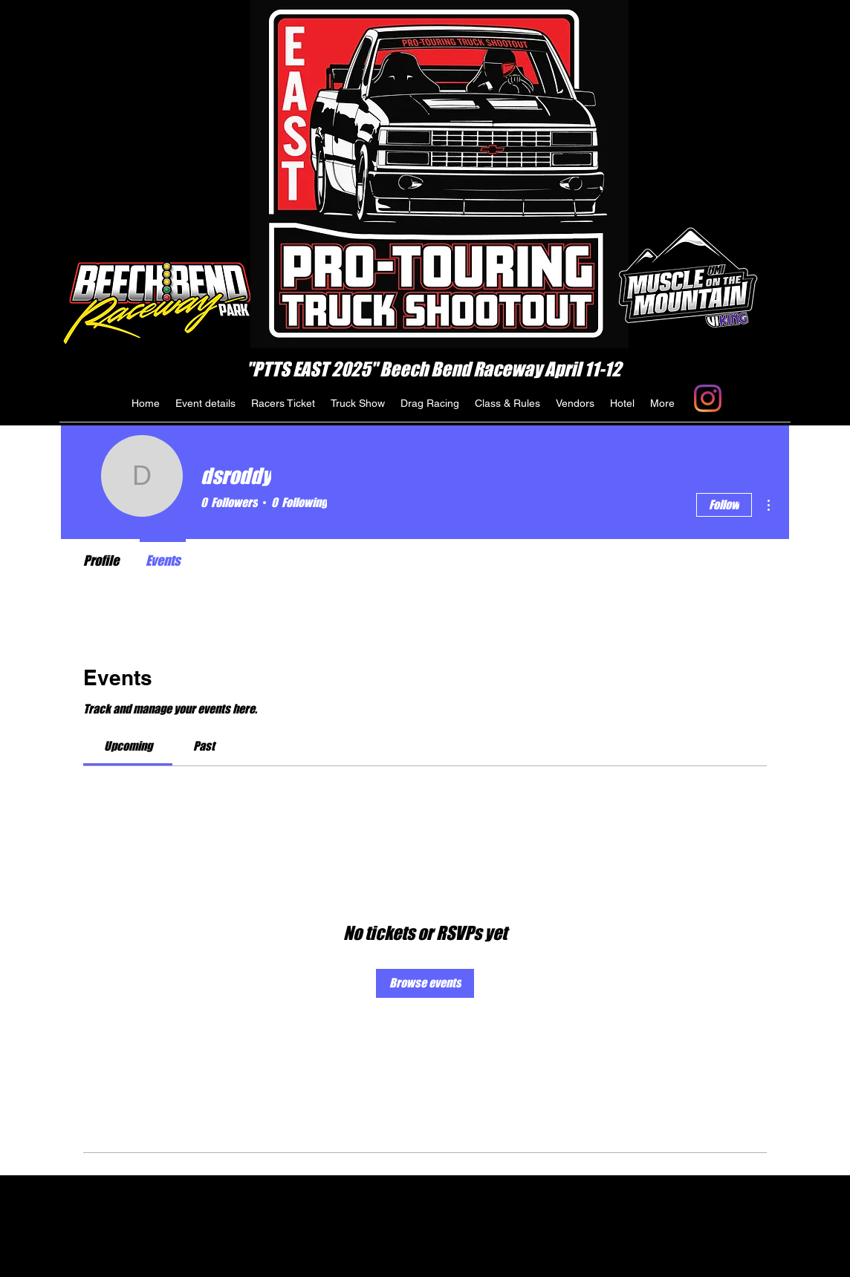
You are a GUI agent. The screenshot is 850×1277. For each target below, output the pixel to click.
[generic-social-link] (707, 398)
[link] (128, 746)
